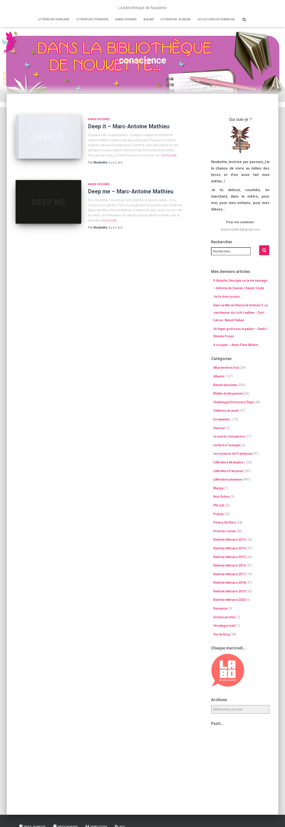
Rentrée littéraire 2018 (229, 582)
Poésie (218, 514)
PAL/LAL (219, 505)
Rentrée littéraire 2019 (229, 591)
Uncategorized (224, 625)
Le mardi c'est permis (229, 436)
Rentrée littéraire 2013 (229, 539)
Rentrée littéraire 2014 (229, 548)
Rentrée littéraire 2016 (229, 565)
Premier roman (224, 531)
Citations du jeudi (226, 410)
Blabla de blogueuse (228, 393)
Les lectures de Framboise (216, 19)
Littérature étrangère (92, 19)
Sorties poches (224, 617)
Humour (219, 428)
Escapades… (222, 419)
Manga (218, 488)
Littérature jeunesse (176, 19)
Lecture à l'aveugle (226, 445)
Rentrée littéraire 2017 (229, 574)
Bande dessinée (126, 19)
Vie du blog (221, 634)
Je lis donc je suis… (227, 296)
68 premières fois (226, 367)
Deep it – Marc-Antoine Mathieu (128, 126)
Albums (148, 19)
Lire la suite (168, 155)
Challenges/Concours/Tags (233, 402)
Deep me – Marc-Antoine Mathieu (130, 191)
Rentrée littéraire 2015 (229, 557)
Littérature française (53, 19)
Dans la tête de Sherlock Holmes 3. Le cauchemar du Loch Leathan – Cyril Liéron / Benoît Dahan (240, 312)
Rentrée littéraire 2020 (229, 600)
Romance (220, 608)
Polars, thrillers (224, 522)
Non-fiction (221, 496)
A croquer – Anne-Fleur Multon (235, 345)
